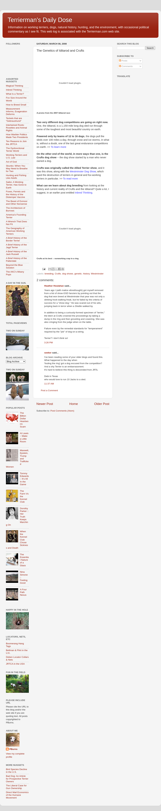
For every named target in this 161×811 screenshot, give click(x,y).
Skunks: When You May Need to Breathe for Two (17, 168)
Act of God (11, 161)
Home (73, 404)
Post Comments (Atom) (62, 410)
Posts (123, 60)
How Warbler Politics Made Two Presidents (17, 135)
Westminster (97, 273)
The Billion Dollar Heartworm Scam (24, 420)
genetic (78, 273)
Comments (126, 66)
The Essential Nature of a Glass (24, 560)
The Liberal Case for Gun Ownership (16, 787)
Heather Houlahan (54, 286)
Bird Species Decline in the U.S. (16, 770)
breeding (49, 273)
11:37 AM (49, 383)
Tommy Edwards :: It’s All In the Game (24, 479)
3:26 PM (48, 342)
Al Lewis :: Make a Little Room (24, 437)
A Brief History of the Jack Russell (16, 252)
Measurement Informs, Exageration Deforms (16, 111)
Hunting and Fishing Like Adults (16, 176)
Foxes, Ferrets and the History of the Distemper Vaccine (15, 194)
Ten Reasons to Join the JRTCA (16, 142)
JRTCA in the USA (15, 664)
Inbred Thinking (14, 90)
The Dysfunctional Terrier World (15, 149)
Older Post (101, 404)
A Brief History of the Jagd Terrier (16, 246)
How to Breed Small (16, 104)
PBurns (13, 749)
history (86, 273)
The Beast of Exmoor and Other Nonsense (16, 202)
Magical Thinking (14, 85)
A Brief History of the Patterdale (16, 259)
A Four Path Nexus (23, 592)
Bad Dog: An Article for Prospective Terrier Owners (17, 779)
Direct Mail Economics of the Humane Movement (17, 795)
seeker (48, 352)
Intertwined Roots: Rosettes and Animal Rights (16, 128)
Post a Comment (49, 390)
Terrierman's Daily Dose (40, 19)
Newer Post (44, 404)
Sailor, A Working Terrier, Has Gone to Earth (16, 185)
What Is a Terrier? (15, 94)
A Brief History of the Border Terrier (16, 239)
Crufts (58, 273)
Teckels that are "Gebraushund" (14, 119)
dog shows (67, 273)
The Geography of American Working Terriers (15, 231)
